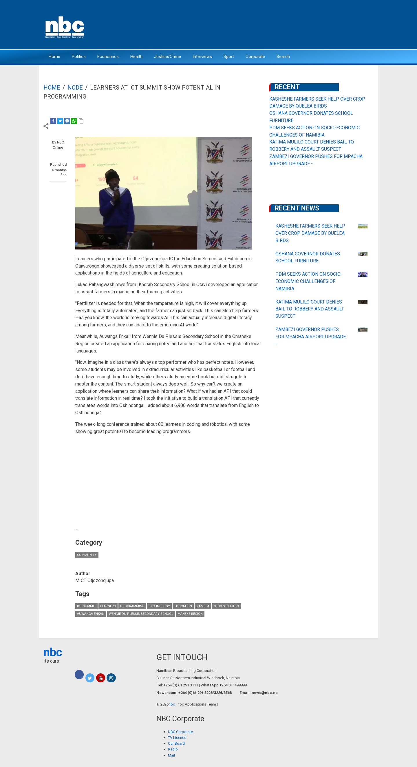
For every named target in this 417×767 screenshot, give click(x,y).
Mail (171, 755)
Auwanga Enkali (91, 614)
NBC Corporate (180, 732)
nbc (52, 652)
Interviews (202, 56)
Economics (108, 56)
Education (183, 606)
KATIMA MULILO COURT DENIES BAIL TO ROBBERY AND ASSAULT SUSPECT (309, 309)
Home (54, 56)
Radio (173, 749)
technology (159, 606)
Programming (132, 606)
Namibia (202, 606)
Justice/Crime (167, 56)
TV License (177, 737)
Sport (229, 56)
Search (283, 56)
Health (136, 56)
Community (87, 555)
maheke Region (190, 614)
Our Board (176, 743)
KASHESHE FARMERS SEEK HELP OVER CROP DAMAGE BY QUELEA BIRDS (310, 233)
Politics (79, 56)
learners (108, 606)
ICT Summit (86, 606)
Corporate (255, 56)
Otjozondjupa (226, 606)
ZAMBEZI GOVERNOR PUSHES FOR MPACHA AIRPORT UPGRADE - (310, 337)
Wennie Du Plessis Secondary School (141, 614)
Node (75, 87)
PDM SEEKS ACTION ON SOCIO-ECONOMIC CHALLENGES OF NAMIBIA (308, 281)
